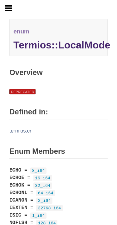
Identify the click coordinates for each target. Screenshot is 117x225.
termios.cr (20, 130)
